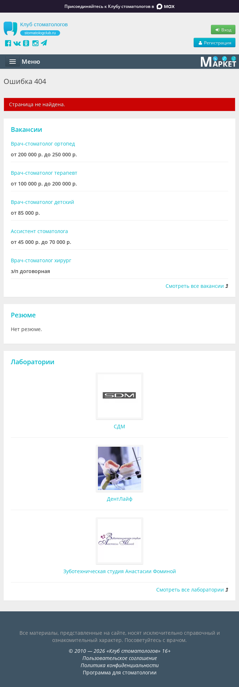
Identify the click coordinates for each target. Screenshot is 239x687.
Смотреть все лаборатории (190, 589)
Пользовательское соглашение (119, 658)
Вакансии (26, 129)
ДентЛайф (119, 498)
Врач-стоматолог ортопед (43, 143)
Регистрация (214, 42)
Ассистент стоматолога (39, 231)
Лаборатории (32, 361)
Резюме (23, 315)
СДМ (119, 426)
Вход (223, 29)
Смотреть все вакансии (195, 285)
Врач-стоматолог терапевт (44, 172)
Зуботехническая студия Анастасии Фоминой (119, 571)
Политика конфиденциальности (120, 665)
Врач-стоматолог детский (42, 201)
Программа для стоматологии (120, 672)
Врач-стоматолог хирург (41, 260)
